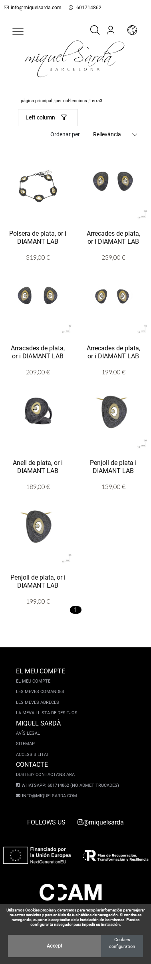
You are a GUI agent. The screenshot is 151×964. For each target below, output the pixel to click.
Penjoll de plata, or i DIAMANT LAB (38, 580)
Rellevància (107, 134)
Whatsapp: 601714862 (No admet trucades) (68, 785)
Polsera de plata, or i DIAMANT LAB (37, 237)
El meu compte (33, 681)
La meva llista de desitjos (46, 712)
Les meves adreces (37, 702)
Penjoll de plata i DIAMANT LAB (113, 466)
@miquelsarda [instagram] (100, 822)
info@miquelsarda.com (31, 7)
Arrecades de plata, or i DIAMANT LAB (113, 237)
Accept (55, 946)
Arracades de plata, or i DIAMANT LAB (38, 351)
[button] (18, 31)
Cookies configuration (122, 943)
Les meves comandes (40, 691)
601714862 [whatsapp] (80, 7)
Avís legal (28, 733)
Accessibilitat (32, 754)
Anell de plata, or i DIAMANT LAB (38, 466)
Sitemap (25, 743)
